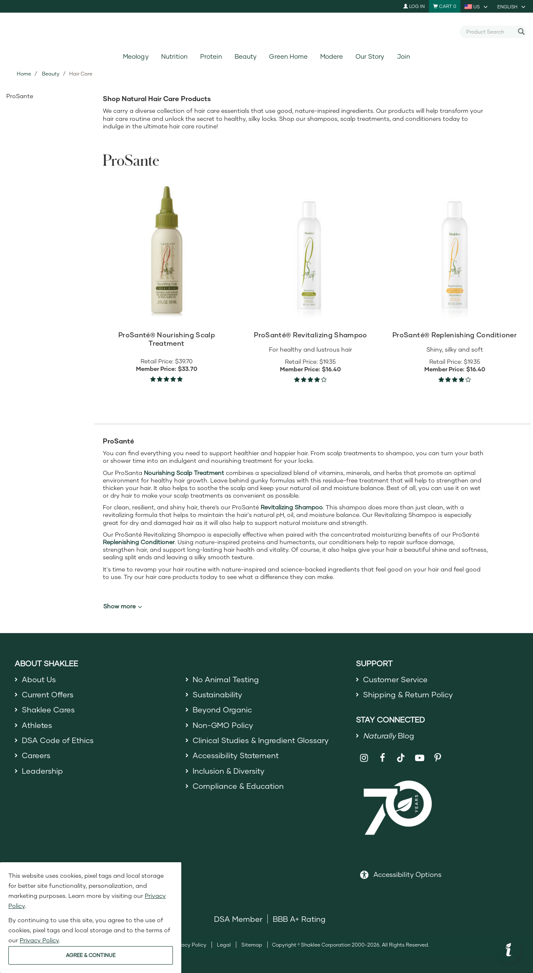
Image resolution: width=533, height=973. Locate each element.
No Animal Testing (226, 679)
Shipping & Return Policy (408, 694)
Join (403, 56)
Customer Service (395, 679)
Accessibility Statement (236, 755)
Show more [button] (122, 606)
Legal (224, 945)
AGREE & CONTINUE (90, 955)
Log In (414, 6)
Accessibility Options (408, 874)
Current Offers (47, 694)
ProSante (19, 95)
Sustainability (217, 694)
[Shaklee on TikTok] (400, 753)
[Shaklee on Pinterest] (438, 758)
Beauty (245, 56)
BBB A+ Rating (299, 918)
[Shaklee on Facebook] (382, 758)
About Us (39, 679)
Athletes (37, 725)
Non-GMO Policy (223, 725)
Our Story (369, 56)
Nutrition (174, 56)
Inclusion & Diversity (228, 770)
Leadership (42, 770)
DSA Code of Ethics (58, 740)
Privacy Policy (189, 945)
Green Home (288, 56)
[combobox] (489, 31)
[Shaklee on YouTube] (419, 758)
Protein (211, 56)
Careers (36, 755)
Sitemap (251, 945)
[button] (508, 951)
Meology (135, 56)
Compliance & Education (238, 785)
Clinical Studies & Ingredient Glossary (261, 740)
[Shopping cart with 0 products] (444, 6)
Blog (388, 735)
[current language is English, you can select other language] (512, 6)
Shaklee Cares (48, 709)
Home (24, 73)
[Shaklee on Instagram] (364, 758)
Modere (331, 56)
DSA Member (238, 918)
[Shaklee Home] (266, 32)
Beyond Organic (222, 709)
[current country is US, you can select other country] (476, 6)
